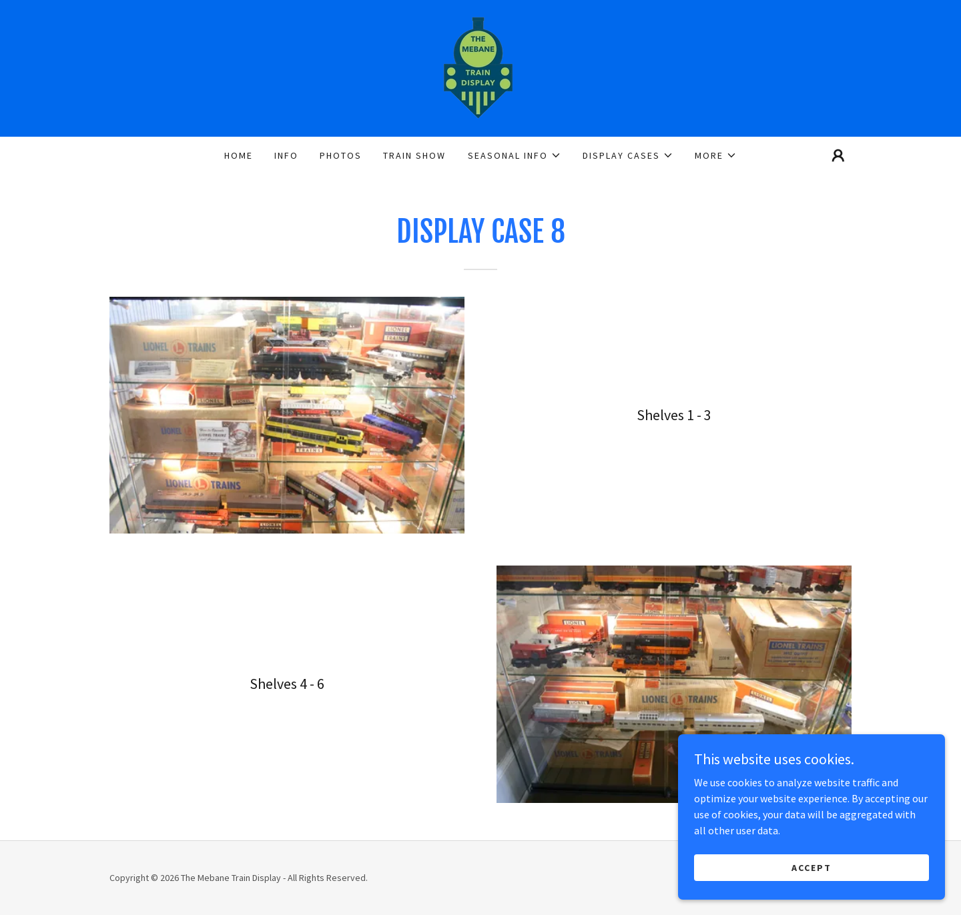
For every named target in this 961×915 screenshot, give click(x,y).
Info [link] (286, 155)
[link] (480, 66)
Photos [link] (341, 155)
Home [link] (238, 155)
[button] (514, 155)
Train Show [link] (414, 155)
